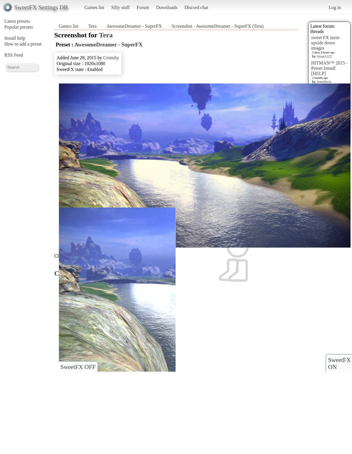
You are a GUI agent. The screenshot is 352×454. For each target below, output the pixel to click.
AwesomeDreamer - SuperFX (134, 26)
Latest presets (17, 21)
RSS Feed (13, 55)
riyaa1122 (324, 56)
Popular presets (18, 27)
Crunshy (111, 57)
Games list (94, 7)
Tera (92, 26)
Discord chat (196, 7)
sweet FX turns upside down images (325, 43)
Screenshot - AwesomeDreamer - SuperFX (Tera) (218, 26)
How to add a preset (23, 43)
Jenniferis (324, 81)
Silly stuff (120, 7)
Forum (143, 7)
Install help (14, 38)
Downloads (166, 7)
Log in (335, 7)
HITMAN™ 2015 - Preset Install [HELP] (329, 68)
